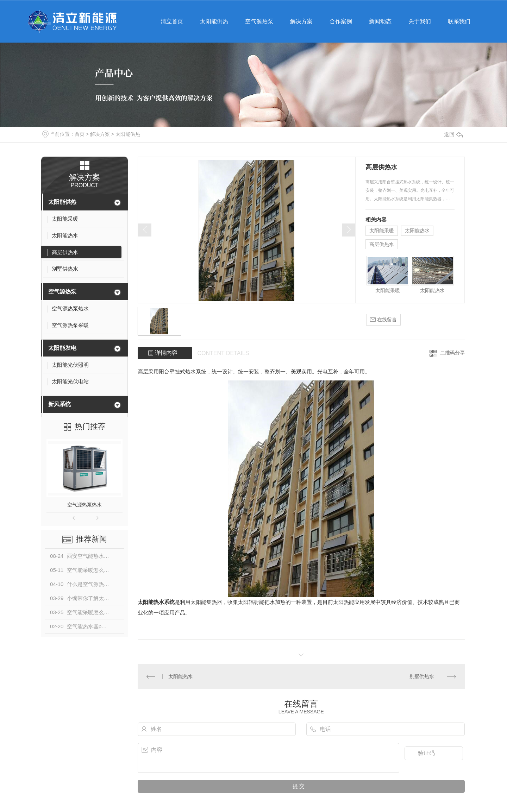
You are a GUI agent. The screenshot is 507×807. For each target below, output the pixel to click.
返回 (453, 134)
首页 (79, 134)
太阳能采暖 (381, 230)
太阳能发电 (62, 348)
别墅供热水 (421, 676)
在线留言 (383, 320)
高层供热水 (381, 244)
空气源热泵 (62, 292)
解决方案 (100, 134)
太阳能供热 (127, 134)
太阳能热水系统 (156, 602)
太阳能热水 (417, 230)
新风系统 (59, 404)
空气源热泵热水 (84, 504)
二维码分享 (452, 352)
